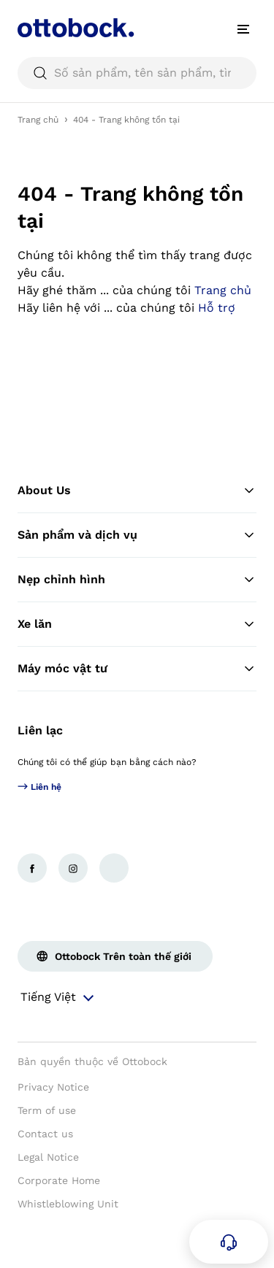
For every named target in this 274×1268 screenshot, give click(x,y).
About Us (137, 490)
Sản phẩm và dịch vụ (137, 535)
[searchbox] (137, 73)
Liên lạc (40, 730)
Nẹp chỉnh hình (137, 579)
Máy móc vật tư (137, 668)
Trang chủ (38, 120)
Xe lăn (137, 624)
